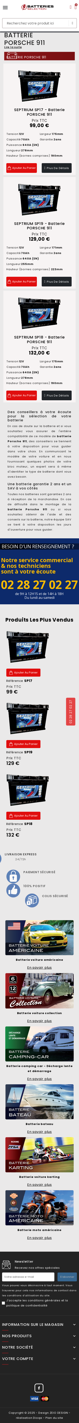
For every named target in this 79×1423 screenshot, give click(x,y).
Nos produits (17, 1335)
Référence (19, 681)
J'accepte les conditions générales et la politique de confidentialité (37, 1302)
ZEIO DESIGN (59, 1413)
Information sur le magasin (32, 1324)
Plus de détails (58, 168)
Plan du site (54, 1418)
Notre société (17, 1347)
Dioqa (37, 1418)
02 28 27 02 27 (70, 711)
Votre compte (17, 1358)
